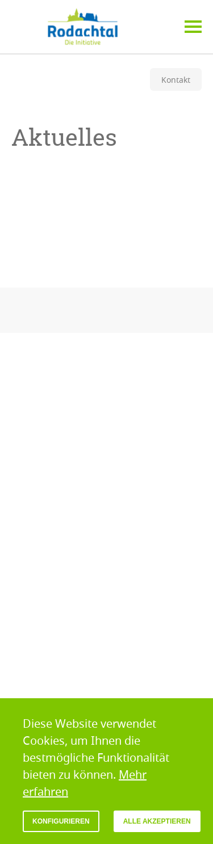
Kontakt (175, 79)
